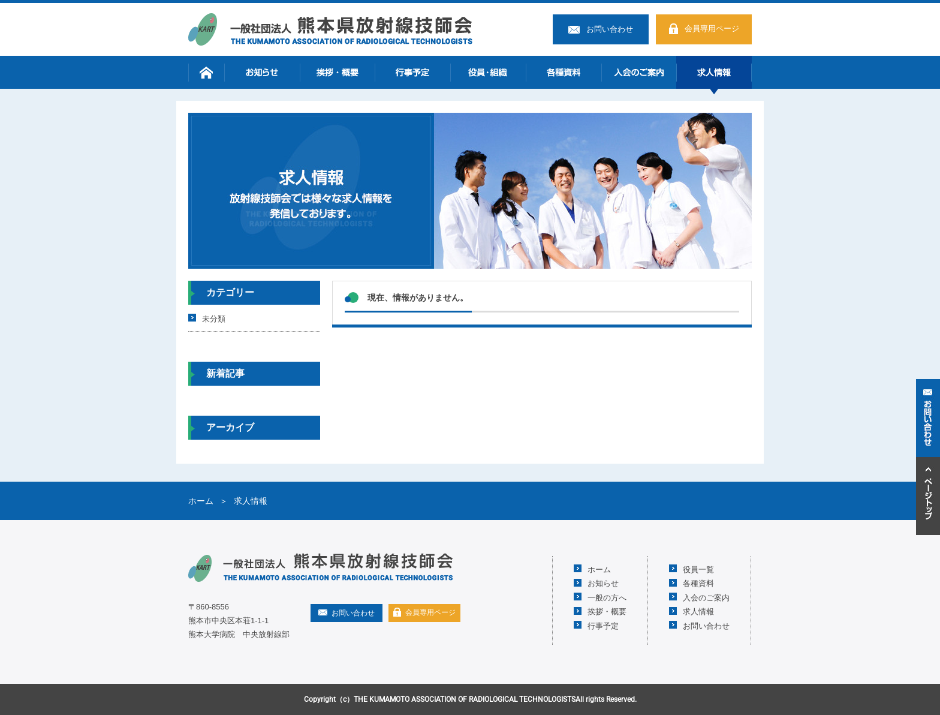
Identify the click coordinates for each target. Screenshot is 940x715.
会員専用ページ (712, 28)
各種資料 (563, 72)
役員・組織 (488, 72)
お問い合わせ (609, 29)
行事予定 (412, 72)
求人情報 (714, 72)
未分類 (213, 318)
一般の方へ (607, 597)
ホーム (206, 72)
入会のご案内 (639, 72)
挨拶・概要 (337, 72)
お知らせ (262, 72)
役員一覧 (698, 569)
